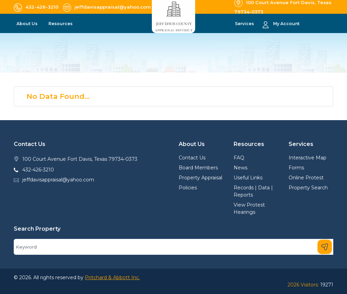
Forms (296, 168)
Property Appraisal (200, 178)
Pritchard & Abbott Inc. (112, 277)
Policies (188, 188)
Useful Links (248, 178)
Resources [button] (61, 23)
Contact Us (192, 158)
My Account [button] (286, 23)
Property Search (308, 188)
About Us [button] (27, 23)
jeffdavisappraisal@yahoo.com (58, 180)
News (240, 168)
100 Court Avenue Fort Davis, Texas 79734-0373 (79, 159)
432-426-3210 (38, 170)
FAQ (239, 158)
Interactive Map (307, 158)
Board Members (198, 168)
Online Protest (306, 178)
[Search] (173, 247)
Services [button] (245, 23)
